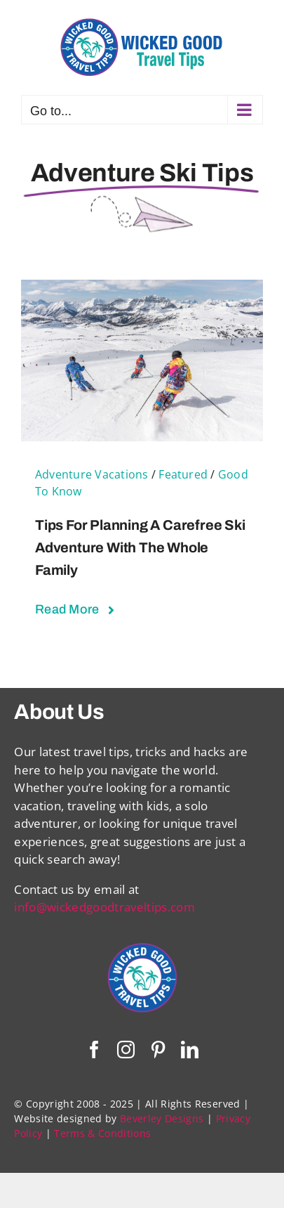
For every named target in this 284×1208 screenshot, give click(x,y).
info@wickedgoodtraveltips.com (104, 907)
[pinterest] (158, 1049)
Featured (183, 474)
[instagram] (126, 1049)
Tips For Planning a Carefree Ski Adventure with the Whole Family (140, 547)
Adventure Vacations (92, 474)
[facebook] (94, 1049)
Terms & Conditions (102, 1133)
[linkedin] (189, 1049)
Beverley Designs (161, 1118)
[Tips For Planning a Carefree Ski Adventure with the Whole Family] (142, 288)
